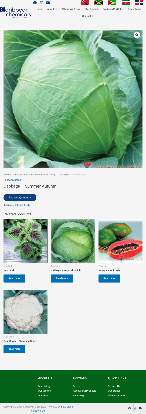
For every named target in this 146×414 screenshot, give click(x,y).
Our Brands (91, 9)
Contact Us (88, 16)
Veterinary (78, 395)
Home (39, 9)
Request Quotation (20, 197)
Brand (22, 174)
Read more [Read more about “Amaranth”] (14, 278)
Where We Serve (71, 9)
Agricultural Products (84, 390)
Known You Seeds (36, 174)
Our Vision (43, 395)
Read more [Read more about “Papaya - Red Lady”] (109, 278)
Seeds (14, 174)
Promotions (134, 9)
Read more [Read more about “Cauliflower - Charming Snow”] (14, 349)
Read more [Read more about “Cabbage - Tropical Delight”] (62, 278)
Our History (44, 386)
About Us (52, 9)
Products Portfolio (113, 9)
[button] (137, 35)
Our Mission (44, 390)
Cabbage (51, 174)
